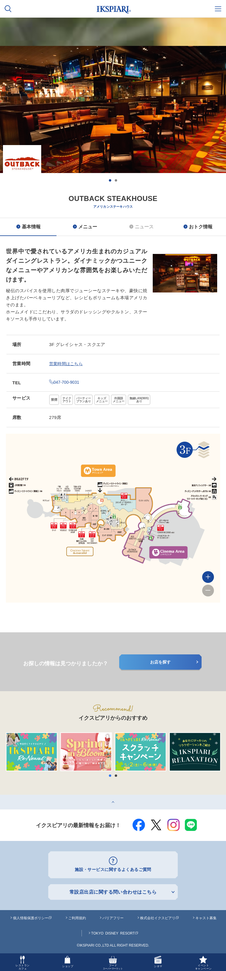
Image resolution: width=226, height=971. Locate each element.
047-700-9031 (65, 382)
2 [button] (116, 180)
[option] (113, 134)
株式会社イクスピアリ (159, 916)
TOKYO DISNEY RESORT (114, 932)
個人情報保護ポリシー (32, 916)
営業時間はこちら (67, 363)
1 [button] (110, 180)
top (3, 797)
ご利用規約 (77, 916)
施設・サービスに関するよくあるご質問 (113, 868)
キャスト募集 (206, 916)
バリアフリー (113, 916)
